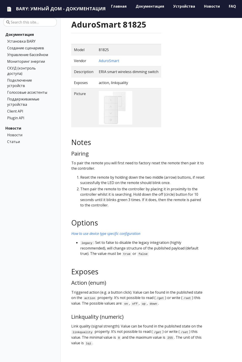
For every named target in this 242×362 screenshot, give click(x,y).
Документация (19, 34)
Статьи (13, 141)
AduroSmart (109, 60)
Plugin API (15, 117)
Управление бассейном (27, 54)
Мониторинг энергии (26, 61)
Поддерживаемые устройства (23, 102)
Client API (15, 111)
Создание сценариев (25, 48)
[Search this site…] (30, 22)
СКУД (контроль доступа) (21, 71)
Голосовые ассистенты (27, 92)
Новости (13, 128)
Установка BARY (21, 41)
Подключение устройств (19, 83)
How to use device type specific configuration (105, 233)
